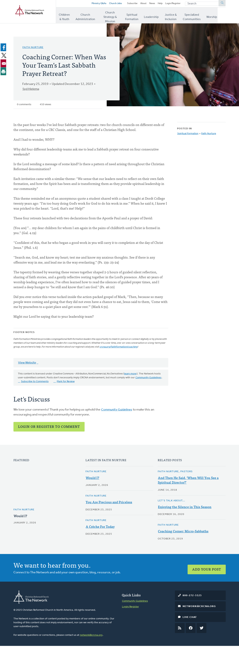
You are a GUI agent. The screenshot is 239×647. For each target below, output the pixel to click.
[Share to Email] (4, 64)
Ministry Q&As (91, 4)
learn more (130, 375)
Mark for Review (66, 382)
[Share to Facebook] (4, 48)
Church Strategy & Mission (112, 16)
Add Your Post (206, 568)
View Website (27, 364)
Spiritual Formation (136, 16)
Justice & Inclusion (176, 16)
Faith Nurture (32, 48)
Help (158, 4)
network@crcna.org (91, 636)
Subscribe (128, 4)
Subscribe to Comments (35, 382)
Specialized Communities (199, 16)
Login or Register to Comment (49, 427)
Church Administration (87, 16)
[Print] (4, 72)
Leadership (156, 16)
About (140, 4)
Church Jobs (109, 4)
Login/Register (172, 4)
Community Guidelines (148, 378)
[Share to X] (4, 56)
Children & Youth (65, 16)
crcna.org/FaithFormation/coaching (118, 348)
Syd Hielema (31, 90)
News (149, 4)
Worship (220, 16)
